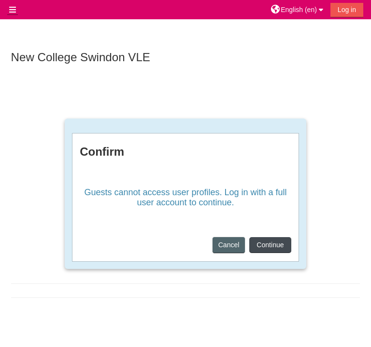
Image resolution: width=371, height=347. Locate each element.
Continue (270, 245)
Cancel (229, 245)
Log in (347, 9)
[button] (298, 9)
